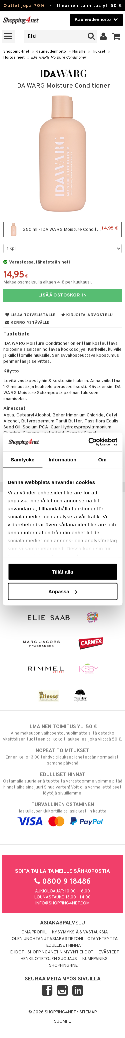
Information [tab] (63, 459)
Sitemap (88, 1012)
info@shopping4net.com (62, 903)
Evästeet (109, 952)
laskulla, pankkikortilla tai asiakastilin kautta (62, 813)
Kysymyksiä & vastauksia (80, 932)
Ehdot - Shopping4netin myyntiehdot (51, 952)
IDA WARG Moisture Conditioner (58, 57)
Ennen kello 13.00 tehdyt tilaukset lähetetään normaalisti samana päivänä (62, 757)
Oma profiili (34, 932)
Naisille (78, 51)
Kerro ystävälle (27, 322)
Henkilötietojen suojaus (49, 959)
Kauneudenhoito (51, 51)
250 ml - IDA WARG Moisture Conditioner (62, 229)
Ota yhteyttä (102, 939)
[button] (116, 36)
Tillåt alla (62, 571)
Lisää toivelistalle (30, 315)
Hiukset (98, 51)
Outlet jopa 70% (24, 6)
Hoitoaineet (14, 57)
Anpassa (62, 591)
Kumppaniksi (95, 959)
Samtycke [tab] (22, 459)
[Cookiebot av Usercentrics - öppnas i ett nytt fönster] (89, 442)
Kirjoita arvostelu (87, 315)
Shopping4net (16, 51)
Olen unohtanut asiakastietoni (47, 939)
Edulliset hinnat (64, 945)
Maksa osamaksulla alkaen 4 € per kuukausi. (47, 282)
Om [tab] (102, 459)
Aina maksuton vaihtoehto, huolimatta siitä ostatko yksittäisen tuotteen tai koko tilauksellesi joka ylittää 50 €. (62, 733)
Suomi (62, 1021)
